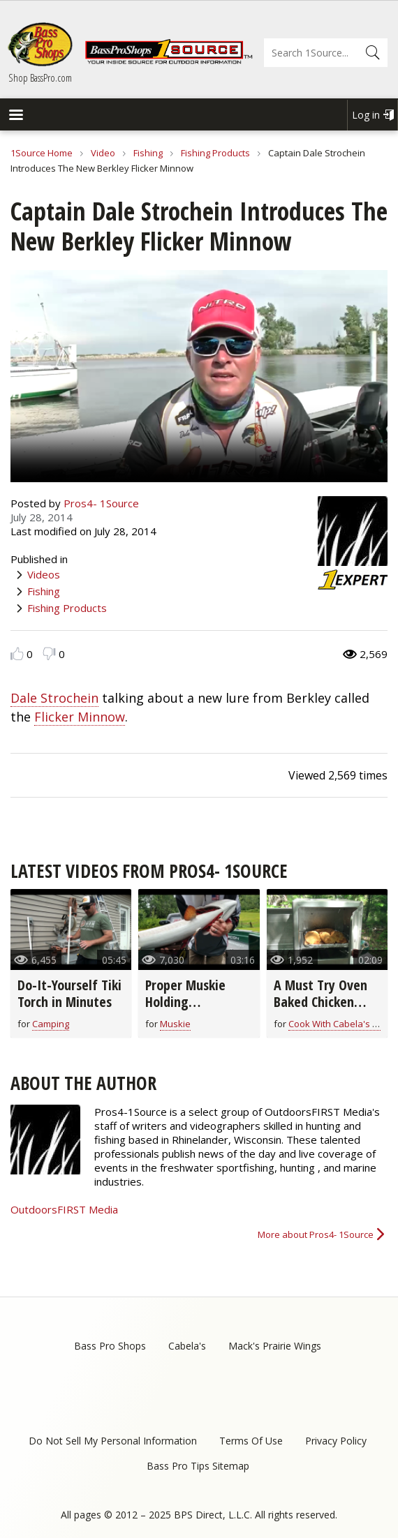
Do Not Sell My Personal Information (113, 1440)
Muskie (175, 1023)
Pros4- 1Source (101, 503)
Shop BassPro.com (40, 77)
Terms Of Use (251, 1440)
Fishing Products (215, 153)
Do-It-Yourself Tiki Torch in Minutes (69, 993)
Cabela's (187, 1345)
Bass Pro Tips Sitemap (198, 1465)
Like (17, 653)
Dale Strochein (54, 697)
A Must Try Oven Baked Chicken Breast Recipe (320, 1002)
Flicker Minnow (79, 716)
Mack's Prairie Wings (274, 1345)
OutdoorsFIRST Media (64, 1209)
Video (103, 153)
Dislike (49, 653)
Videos (43, 574)
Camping (50, 1023)
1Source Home (41, 153)
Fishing (148, 153)
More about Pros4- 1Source (316, 1234)
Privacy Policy (336, 1440)
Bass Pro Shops (110, 1345)
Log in (366, 114)
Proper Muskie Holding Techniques (185, 1002)
